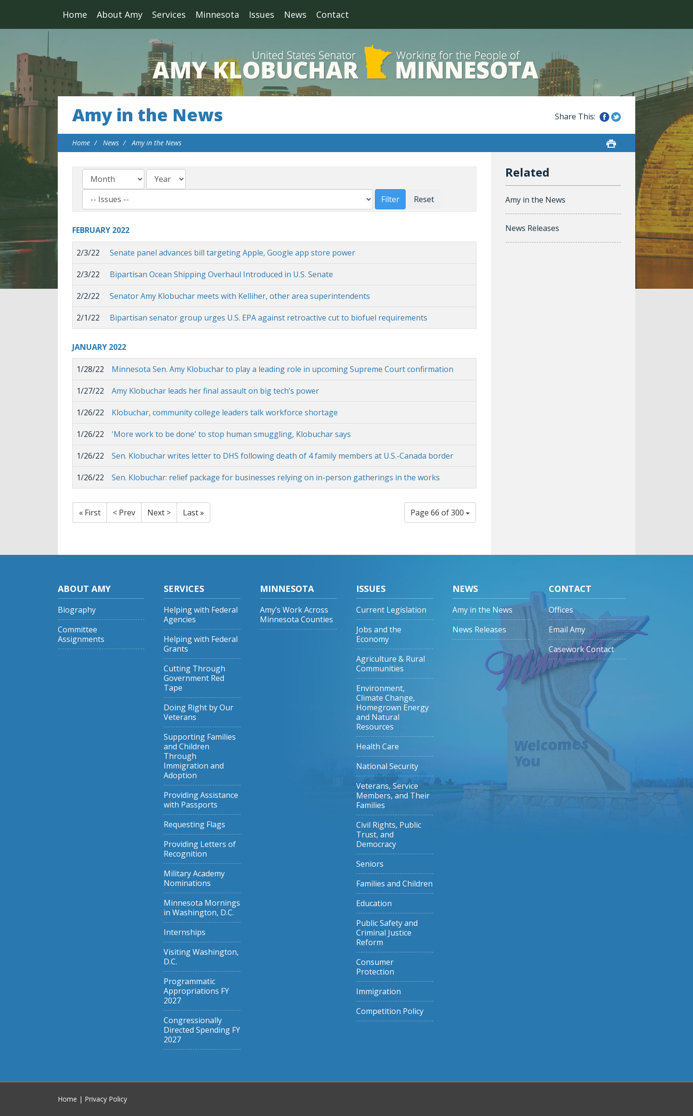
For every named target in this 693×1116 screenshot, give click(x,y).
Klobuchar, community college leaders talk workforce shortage (225, 412)
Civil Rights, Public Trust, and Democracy (388, 834)
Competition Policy (390, 1011)
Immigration (378, 992)
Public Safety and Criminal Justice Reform (387, 933)
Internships (184, 932)
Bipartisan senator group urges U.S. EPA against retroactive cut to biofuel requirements (268, 317)
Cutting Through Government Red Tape (194, 678)
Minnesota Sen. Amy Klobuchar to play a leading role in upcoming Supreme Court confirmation (282, 369)
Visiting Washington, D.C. (201, 957)
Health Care (377, 747)
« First (90, 512)
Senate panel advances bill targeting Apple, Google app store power (232, 252)
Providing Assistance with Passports (201, 800)
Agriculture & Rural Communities (390, 664)
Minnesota (217, 14)
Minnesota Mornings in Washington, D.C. (202, 908)
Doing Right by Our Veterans (198, 712)
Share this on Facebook (604, 117)
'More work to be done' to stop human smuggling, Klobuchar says (231, 434)
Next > (159, 512)
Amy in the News (147, 115)
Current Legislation (391, 610)
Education (374, 903)
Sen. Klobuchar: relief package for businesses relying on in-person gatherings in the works (276, 477)
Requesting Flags (194, 825)
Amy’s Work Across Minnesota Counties (296, 615)
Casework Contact (581, 649)
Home (75, 14)
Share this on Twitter (616, 117)
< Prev (124, 512)
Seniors (370, 864)
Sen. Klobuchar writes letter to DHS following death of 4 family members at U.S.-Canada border (282, 455)
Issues (261, 14)
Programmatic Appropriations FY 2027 (196, 991)
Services (169, 14)
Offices (561, 610)
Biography (77, 610)
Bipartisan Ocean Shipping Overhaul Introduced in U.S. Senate (221, 274)
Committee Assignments (81, 634)
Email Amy (567, 630)
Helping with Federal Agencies (201, 615)
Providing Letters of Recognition (200, 849)
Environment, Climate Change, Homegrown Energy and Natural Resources (392, 707)
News (295, 14)
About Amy (119, 14)
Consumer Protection (375, 967)
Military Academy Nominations (194, 878)
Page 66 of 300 (440, 512)
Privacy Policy (106, 1098)
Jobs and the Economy (378, 634)
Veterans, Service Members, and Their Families (393, 795)
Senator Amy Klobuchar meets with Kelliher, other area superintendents (240, 296)
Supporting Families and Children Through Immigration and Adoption (200, 756)
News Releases (532, 228)
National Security (387, 766)
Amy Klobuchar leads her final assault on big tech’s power (215, 390)
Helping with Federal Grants (201, 644)
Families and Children (394, 884)
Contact (332, 14)
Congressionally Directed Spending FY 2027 (202, 1030)
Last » (193, 512)
